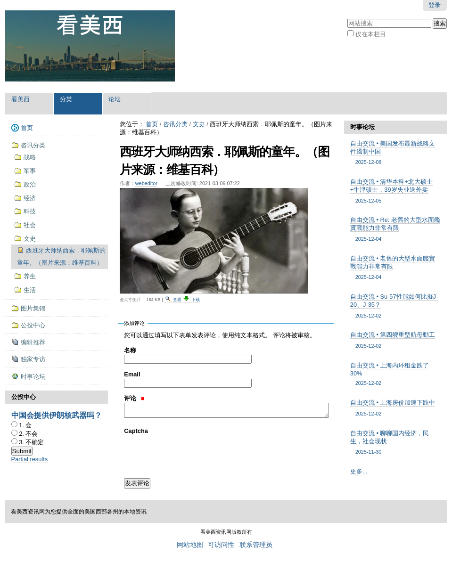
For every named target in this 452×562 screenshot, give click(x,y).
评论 (134, 398)
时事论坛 (362, 126)
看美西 (20, 99)
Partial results (29, 459)
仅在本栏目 (370, 34)
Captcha (136, 430)
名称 (130, 350)
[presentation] (195, 453)
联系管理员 (255, 544)
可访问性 (221, 544)
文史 (199, 124)
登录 (434, 4)
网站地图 (190, 544)
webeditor (146, 183)
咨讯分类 (175, 124)
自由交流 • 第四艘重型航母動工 (395, 340)
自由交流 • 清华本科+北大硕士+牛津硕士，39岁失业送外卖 (395, 191)
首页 (152, 124)
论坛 (114, 99)
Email (132, 374)
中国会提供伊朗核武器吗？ (56, 415)
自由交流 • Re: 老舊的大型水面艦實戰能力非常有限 (395, 229)
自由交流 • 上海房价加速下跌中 (395, 408)
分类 (66, 99)
